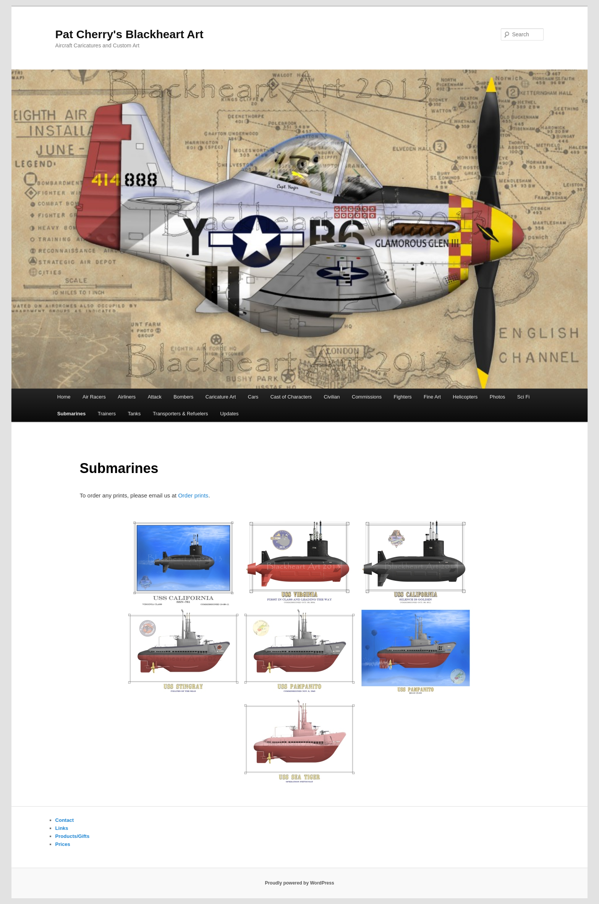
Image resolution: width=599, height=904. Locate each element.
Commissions (367, 397)
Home (64, 397)
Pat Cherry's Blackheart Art (129, 34)
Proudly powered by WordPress (299, 883)
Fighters (403, 397)
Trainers (107, 413)
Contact (64, 820)
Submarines (71, 413)
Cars (253, 397)
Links (61, 828)
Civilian (332, 397)
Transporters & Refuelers (180, 413)
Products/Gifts (72, 836)
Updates (229, 413)
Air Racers (94, 397)
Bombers (183, 397)
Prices (62, 844)
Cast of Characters (291, 397)
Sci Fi (523, 397)
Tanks (134, 413)
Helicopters (465, 397)
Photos (497, 397)
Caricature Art (221, 397)
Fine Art (432, 397)
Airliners (127, 397)
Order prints (193, 495)
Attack (155, 397)
